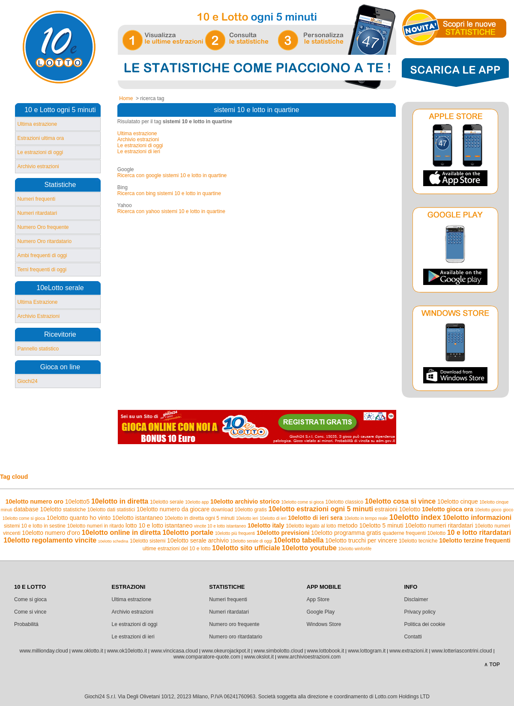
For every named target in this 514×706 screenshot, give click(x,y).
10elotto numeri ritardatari (439, 525)
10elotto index (415, 517)
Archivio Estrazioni (38, 316)
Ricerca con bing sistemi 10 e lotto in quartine (169, 193)
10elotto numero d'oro (51, 532)
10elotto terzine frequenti (474, 540)
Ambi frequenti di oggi (42, 255)
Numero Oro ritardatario (44, 241)
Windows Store (324, 624)
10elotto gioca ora (447, 509)
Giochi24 (27, 381)
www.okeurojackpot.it (226, 651)
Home (126, 98)
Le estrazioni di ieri (138, 151)
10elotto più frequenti (235, 533)
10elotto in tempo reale (366, 518)
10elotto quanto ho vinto (79, 517)
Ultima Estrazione (37, 302)
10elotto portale (187, 532)
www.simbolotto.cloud (278, 651)
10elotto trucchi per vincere (361, 540)
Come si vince (30, 612)
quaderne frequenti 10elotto (414, 533)
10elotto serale (167, 502)
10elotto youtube (309, 548)
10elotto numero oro (34, 501)
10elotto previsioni (283, 532)
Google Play (321, 612)
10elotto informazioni (476, 517)
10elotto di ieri (273, 518)
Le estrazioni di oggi (40, 152)
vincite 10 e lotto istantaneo (220, 526)
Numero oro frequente (234, 624)
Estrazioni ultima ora (40, 138)
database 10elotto (37, 509)
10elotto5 (77, 501)
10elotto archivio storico (245, 501)
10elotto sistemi (147, 541)
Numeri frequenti (36, 199)
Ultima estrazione (37, 124)
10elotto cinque (457, 501)
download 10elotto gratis (239, 510)
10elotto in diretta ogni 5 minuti (199, 518)
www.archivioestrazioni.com (309, 657)
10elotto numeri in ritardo (95, 526)
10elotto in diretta (119, 501)
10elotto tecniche (418, 541)
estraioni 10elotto (398, 509)
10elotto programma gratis (346, 532)
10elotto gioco (488, 509)
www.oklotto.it (87, 651)
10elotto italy (266, 525)
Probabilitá (26, 624)
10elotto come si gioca (302, 502)
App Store (318, 599)
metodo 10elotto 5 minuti (370, 525)
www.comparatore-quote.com (206, 657)
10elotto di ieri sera (315, 517)
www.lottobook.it (325, 651)
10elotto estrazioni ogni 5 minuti (321, 509)
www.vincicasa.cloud (174, 651)
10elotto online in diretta (121, 532)
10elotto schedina (113, 541)
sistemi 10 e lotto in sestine (35, 526)
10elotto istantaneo (137, 517)
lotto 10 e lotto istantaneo (159, 525)
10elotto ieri (247, 518)
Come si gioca (30, 599)
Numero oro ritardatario (235, 637)
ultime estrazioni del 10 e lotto (177, 549)
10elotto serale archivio (198, 540)
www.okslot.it (259, 657)
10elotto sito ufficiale (246, 548)
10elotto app (197, 502)
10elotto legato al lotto (311, 526)
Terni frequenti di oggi (41, 270)
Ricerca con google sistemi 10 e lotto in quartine (172, 175)
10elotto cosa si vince (400, 501)
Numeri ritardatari (37, 213)
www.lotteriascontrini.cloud (461, 651)
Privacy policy (419, 612)
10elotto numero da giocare (173, 509)
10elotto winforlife (354, 548)
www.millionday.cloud (43, 651)
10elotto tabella (298, 540)
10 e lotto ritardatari (479, 532)
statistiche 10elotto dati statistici (99, 510)
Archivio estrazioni (38, 166)
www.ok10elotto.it (127, 651)
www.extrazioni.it (408, 651)
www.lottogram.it (367, 651)
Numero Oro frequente (43, 227)
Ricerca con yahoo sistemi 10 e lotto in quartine (171, 211)
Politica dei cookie (424, 624)
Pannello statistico (38, 349)
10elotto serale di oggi (251, 541)
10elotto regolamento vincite (49, 540)
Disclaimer (416, 599)
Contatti (412, 637)
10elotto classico (345, 502)
